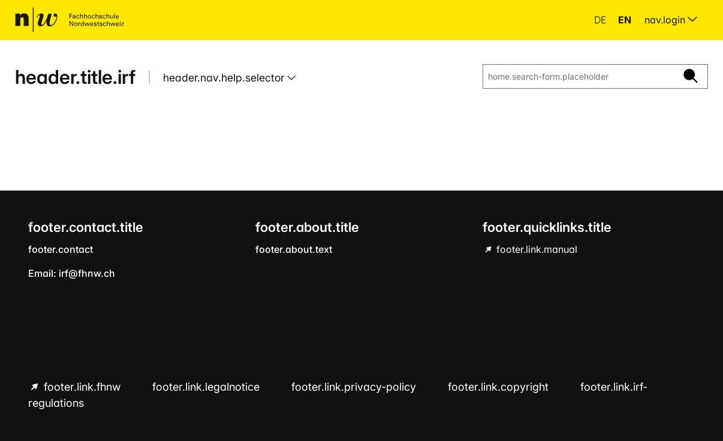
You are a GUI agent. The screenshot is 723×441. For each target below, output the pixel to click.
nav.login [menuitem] (670, 20)
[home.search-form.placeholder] (578, 76)
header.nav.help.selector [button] (225, 77)
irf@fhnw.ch (87, 273)
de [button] (601, 20)
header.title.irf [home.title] (75, 77)
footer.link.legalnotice (207, 386)
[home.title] (69, 19)
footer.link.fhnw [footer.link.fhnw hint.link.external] (82, 386)
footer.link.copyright (500, 386)
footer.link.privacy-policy (355, 386)
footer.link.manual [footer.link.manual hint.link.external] (535, 249)
